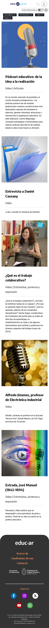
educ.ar (10, 615)
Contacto (22, 563)
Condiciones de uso (22, 558)
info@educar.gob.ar (31, 623)
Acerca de (22, 553)
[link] (44, 4)
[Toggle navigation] (2, 1)
